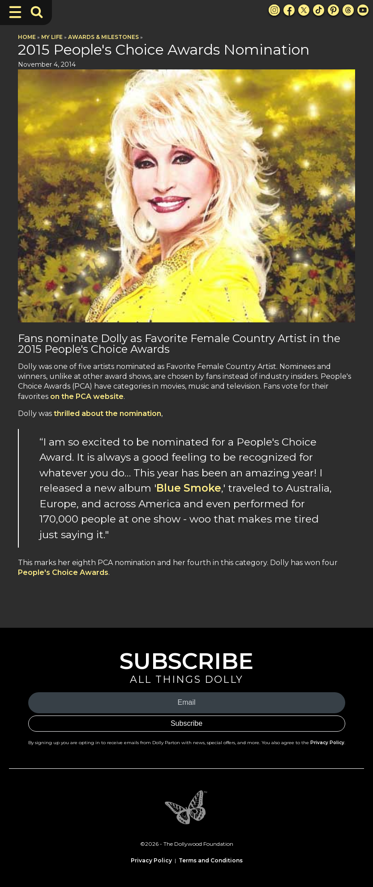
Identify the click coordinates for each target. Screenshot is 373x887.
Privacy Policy (327, 743)
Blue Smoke (188, 488)
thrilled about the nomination (107, 413)
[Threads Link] (348, 10)
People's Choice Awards (63, 572)
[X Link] (303, 10)
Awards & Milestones (103, 37)
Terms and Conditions (211, 860)
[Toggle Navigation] (15, 12)
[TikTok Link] (318, 10)
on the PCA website (87, 396)
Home (27, 37)
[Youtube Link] (363, 10)
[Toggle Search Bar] (36, 12)
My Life (52, 37)
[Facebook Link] (289, 10)
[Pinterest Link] (333, 10)
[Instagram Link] (274, 10)
